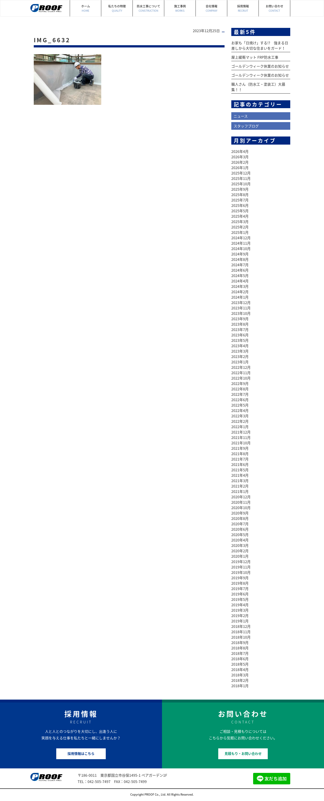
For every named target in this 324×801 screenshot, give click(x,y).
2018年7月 (240, 653)
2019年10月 (241, 572)
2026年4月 (240, 151)
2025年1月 (240, 232)
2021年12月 (241, 432)
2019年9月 (240, 577)
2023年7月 (240, 329)
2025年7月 (240, 200)
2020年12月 (241, 496)
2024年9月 (240, 254)
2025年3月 (240, 221)
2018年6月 (240, 658)
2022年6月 (240, 399)
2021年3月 (240, 480)
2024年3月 (240, 286)
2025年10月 (241, 183)
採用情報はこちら (81, 753)
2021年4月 (240, 475)
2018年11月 (241, 631)
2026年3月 (240, 156)
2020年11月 (241, 502)
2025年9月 (240, 189)
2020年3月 (240, 545)
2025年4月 (240, 216)
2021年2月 (240, 486)
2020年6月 (240, 529)
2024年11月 (241, 243)
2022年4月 (240, 410)
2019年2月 (240, 615)
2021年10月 (241, 442)
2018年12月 (241, 626)
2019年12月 (241, 561)
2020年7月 (240, 523)
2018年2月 (240, 680)
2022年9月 (240, 383)
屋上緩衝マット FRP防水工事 (254, 57)
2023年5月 (240, 340)
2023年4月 (240, 345)
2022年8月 (240, 389)
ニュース (241, 116)
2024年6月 (240, 270)
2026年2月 (240, 162)
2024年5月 (240, 275)
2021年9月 (240, 448)
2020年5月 (240, 534)
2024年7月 (240, 264)
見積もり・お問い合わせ (243, 753)
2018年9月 (240, 642)
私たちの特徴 (117, 8)
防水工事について (148, 8)
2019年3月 (240, 610)
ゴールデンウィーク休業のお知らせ (260, 66)
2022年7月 (240, 394)
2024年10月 (241, 248)
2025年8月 (240, 194)
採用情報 (243, 8)
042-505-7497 (99, 781)
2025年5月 (240, 210)
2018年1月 (240, 685)
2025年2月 (240, 227)
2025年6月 (240, 205)
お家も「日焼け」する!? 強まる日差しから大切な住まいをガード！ (259, 45)
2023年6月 (240, 335)
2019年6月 (240, 594)
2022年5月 (240, 405)
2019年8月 (240, 583)
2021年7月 (240, 459)
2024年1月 (240, 297)
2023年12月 (241, 302)
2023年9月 (240, 318)
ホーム (85, 8)
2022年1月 (240, 426)
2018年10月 (241, 637)
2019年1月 (240, 621)
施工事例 (180, 8)
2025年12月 (241, 173)
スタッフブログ (246, 126)
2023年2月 (240, 356)
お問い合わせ (274, 8)
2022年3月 (240, 415)
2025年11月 (241, 178)
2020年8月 (240, 518)
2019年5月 (240, 599)
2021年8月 (240, 453)
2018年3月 (240, 675)
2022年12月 (241, 367)
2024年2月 (240, 291)
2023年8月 (240, 324)
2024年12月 (241, 237)
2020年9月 (240, 513)
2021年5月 (240, 469)
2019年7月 (240, 588)
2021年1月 (240, 491)
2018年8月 (240, 648)
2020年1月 (240, 556)
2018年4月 (240, 669)
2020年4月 (240, 540)
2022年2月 (240, 421)
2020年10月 (241, 507)
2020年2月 (240, 550)
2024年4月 (240, 281)
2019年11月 (241, 567)
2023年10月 (241, 313)
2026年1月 (240, 167)
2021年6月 (240, 464)
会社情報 (211, 8)
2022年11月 (241, 372)
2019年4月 (240, 604)
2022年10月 (241, 378)
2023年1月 (240, 362)
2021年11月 (241, 437)
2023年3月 (240, 351)
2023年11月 (241, 308)
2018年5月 (240, 664)
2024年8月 (240, 259)
